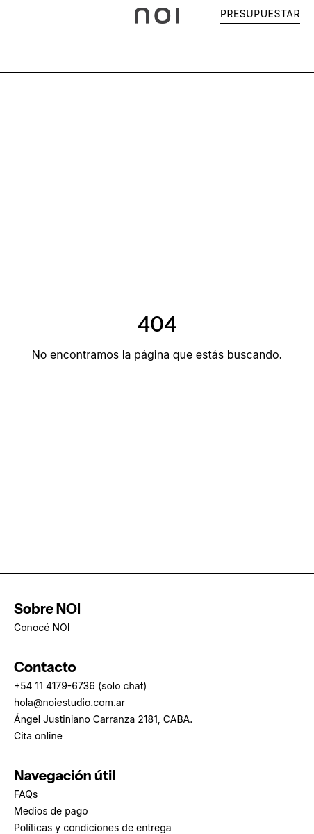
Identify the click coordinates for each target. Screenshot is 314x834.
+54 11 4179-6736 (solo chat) (80, 686)
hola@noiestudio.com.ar (69, 702)
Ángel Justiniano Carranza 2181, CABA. (103, 719)
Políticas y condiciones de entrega (93, 827)
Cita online (38, 736)
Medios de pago (51, 811)
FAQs (26, 794)
